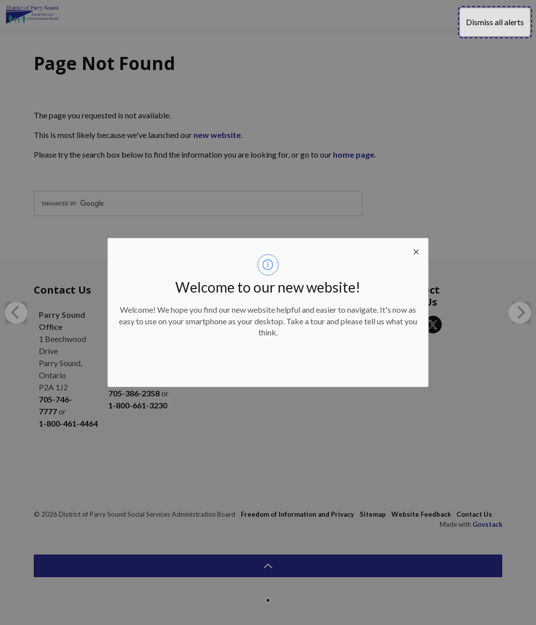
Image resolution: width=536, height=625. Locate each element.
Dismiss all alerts (495, 22)
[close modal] (416, 250)
